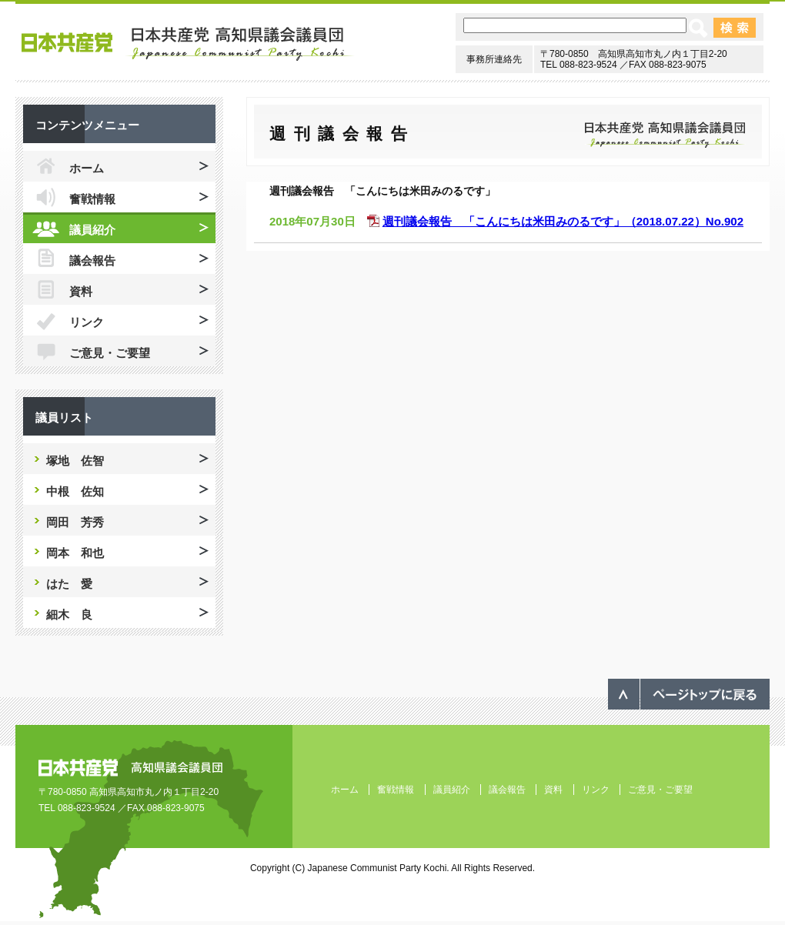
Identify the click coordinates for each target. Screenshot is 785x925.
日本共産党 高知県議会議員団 (188, 44)
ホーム (86, 168)
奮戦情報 (92, 198)
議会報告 (92, 260)
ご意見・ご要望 (109, 352)
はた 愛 (69, 583)
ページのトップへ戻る (689, 694)
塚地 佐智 (75, 460)
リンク (86, 322)
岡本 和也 (75, 552)
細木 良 (69, 614)
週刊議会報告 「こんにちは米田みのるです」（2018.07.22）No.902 (562, 221)
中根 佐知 (75, 491)
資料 (80, 291)
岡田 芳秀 (75, 522)
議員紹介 (92, 229)
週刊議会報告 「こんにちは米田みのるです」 (382, 191)
